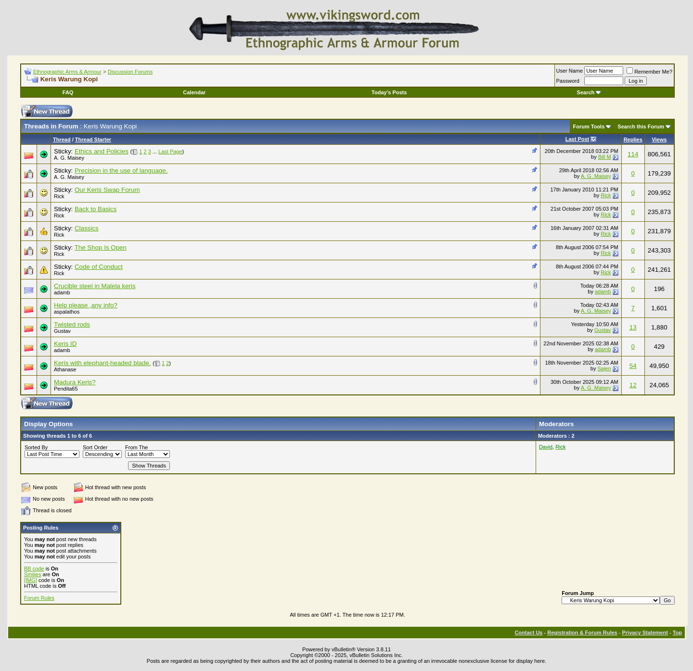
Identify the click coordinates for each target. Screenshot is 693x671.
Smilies (32, 574)
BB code (34, 568)
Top (677, 632)
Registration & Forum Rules (582, 632)
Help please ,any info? (85, 305)
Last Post (577, 139)
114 (633, 154)
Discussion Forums (130, 72)
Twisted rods (72, 324)
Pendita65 (66, 389)
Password (567, 81)
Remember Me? (649, 72)
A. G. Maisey (69, 158)
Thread (62, 139)
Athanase (65, 369)
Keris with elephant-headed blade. (102, 363)
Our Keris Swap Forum (107, 189)
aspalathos (66, 312)
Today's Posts (389, 92)
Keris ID (65, 343)
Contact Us (528, 632)
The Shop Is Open (101, 247)
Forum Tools (589, 126)
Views (659, 139)
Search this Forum (640, 126)
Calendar (194, 92)
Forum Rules (39, 598)
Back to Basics (95, 209)
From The (136, 447)
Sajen (604, 368)
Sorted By (36, 447)
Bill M (604, 157)
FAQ (68, 92)
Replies (633, 139)
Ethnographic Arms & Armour (67, 72)
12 (633, 385)
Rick (59, 196)
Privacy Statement (644, 632)
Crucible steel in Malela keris (95, 286)
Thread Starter (93, 139)
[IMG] (30, 580)
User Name (569, 71)
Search (589, 92)
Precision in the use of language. (121, 170)
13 (633, 327)
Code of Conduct (99, 266)
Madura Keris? (75, 382)
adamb (62, 292)
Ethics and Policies (101, 151)
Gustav (62, 331)
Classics (87, 228)
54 (633, 365)
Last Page (170, 151)
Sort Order (95, 447)
